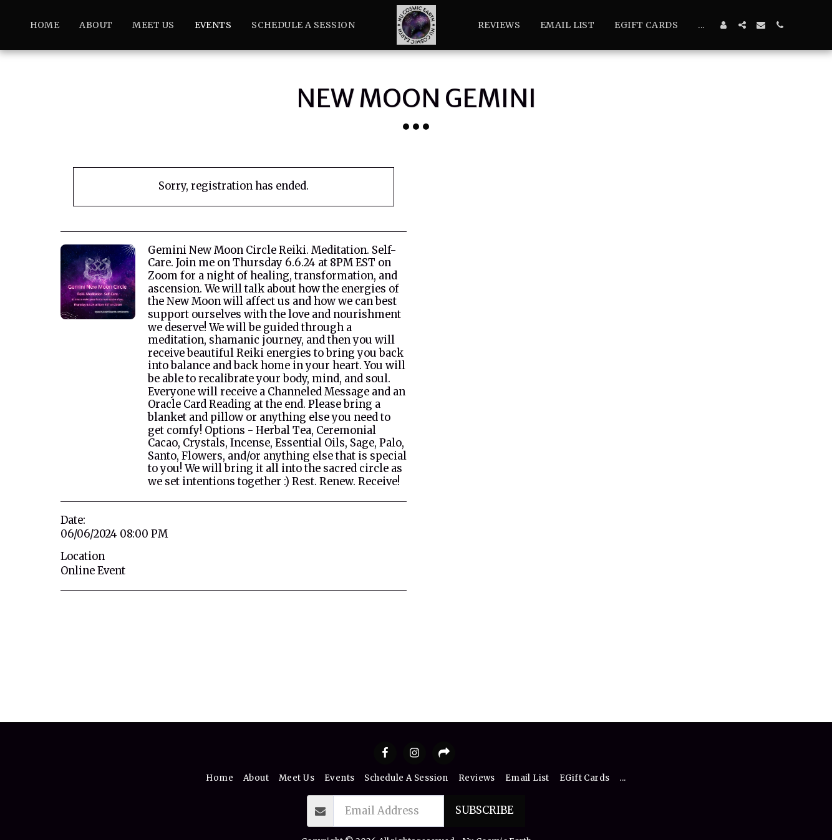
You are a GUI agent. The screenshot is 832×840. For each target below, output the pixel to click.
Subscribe (484, 810)
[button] (742, 25)
